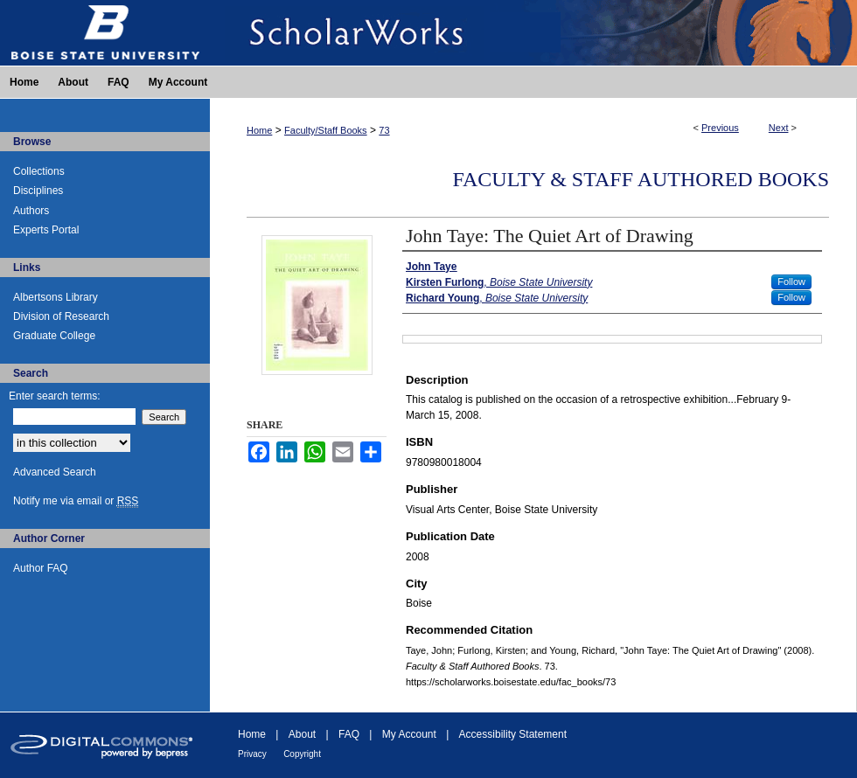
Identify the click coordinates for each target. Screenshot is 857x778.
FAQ (348, 734)
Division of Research (61, 316)
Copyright (302, 754)
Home (259, 130)
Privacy (252, 754)
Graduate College (54, 336)
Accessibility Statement (513, 734)
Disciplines (38, 190)
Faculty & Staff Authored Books (640, 179)
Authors (31, 211)
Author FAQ (40, 568)
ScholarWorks (533, 33)
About (302, 734)
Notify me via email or (75, 501)
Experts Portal (46, 230)
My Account (409, 734)
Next (779, 127)
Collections (39, 171)
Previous (720, 127)
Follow (791, 281)
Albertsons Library (55, 297)
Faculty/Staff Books (325, 130)
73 (384, 130)
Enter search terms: (55, 396)
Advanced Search (54, 472)
